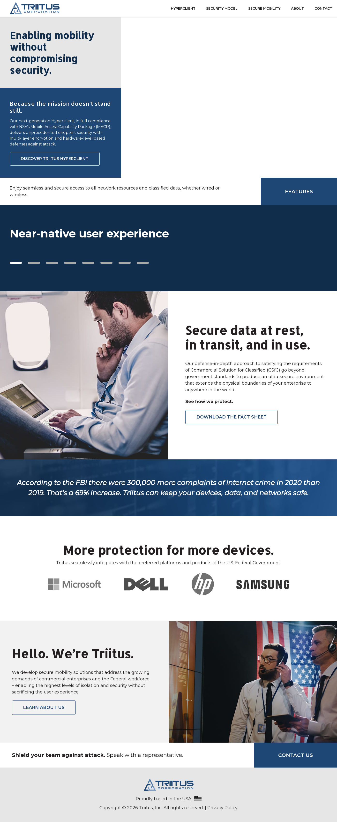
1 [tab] (16, 263)
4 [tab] (70, 263)
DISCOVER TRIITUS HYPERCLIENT (55, 158)
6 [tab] (106, 263)
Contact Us (295, 755)
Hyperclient (183, 8)
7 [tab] (125, 263)
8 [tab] (143, 263)
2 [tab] (34, 263)
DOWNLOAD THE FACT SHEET (231, 417)
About (297, 8)
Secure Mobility (264, 8)
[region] (168, 245)
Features (299, 191)
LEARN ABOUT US (44, 707)
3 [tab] (52, 263)
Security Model (222, 8)
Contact (323, 8)
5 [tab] (88, 263)
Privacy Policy (222, 807)
